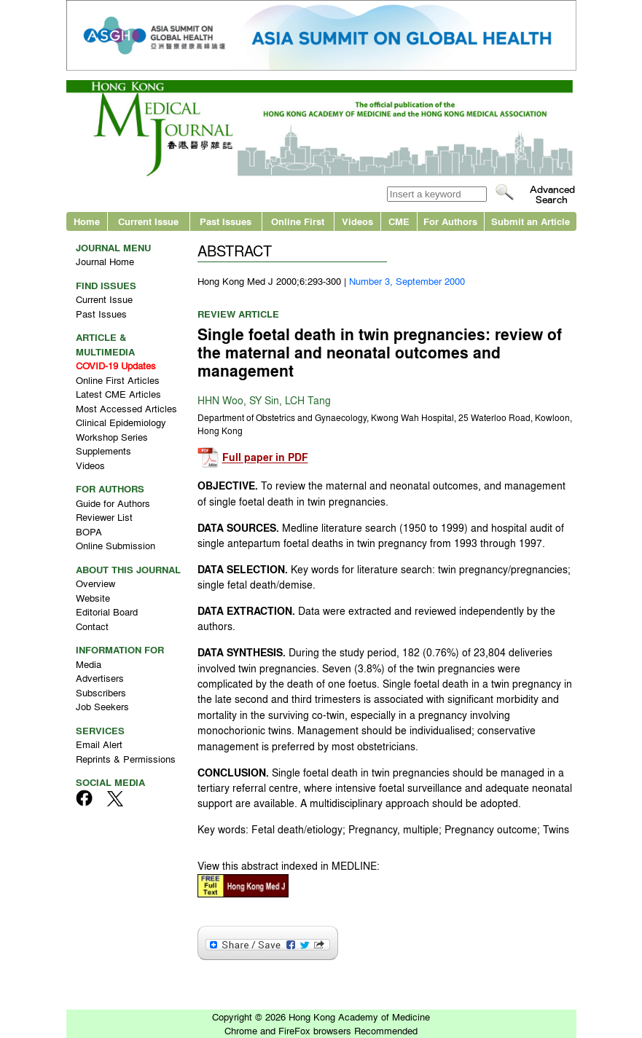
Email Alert (99, 744)
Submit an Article (530, 221)
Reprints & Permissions (126, 759)
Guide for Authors (113, 503)
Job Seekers (102, 706)
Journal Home (105, 261)
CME (399, 221)
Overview (95, 583)
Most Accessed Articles (126, 408)
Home (87, 221)
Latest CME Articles (118, 394)
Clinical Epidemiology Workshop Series (121, 429)
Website (93, 598)
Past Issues (225, 221)
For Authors (450, 221)
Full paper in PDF (265, 457)
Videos (357, 221)
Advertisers (100, 678)
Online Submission (115, 545)
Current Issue (148, 221)
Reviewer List (104, 517)
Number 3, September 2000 (407, 281)
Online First (297, 221)
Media (88, 664)
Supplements (103, 450)
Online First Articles (118, 380)
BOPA (89, 531)
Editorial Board (107, 611)
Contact (92, 626)
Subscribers (101, 692)
